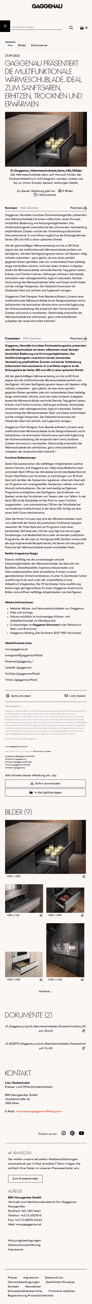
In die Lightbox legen (45, 792)
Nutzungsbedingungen (24, 1240)
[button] (83, 28)
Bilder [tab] (22, 45)
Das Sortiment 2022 (48, 633)
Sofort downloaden (45, 783)
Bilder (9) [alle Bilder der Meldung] (18, 813)
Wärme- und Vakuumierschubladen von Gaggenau (52, 608)
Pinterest (10, 661)
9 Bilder (67, 191)
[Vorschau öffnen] (46, 139)
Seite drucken (21, 696)
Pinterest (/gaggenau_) (16, 759)
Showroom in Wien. (42, 751)
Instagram (11, 655)
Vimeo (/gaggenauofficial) (17, 765)
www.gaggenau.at (16, 649)
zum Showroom (27, 629)
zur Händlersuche (45, 620)
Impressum (15, 1249)
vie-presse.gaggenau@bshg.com (39, 1111)
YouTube (10, 673)
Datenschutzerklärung (24, 1245)
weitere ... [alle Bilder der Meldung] (45, 991)
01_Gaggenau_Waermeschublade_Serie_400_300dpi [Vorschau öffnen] (46, 170)
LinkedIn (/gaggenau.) (15, 768)
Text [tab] (10, 45)
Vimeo (9, 680)
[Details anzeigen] (84, 877)
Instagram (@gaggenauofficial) (20, 756)
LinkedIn (10, 667)
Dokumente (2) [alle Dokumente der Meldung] (28, 1016)
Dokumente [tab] (39, 45)
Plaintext (78, 208)
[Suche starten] (71, 28)
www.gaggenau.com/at (16, 747)
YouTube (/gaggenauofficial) (18, 762)
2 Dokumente (46, 195)
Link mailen (78, 696)
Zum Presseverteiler (25, 1178)
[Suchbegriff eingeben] (36, 27)
